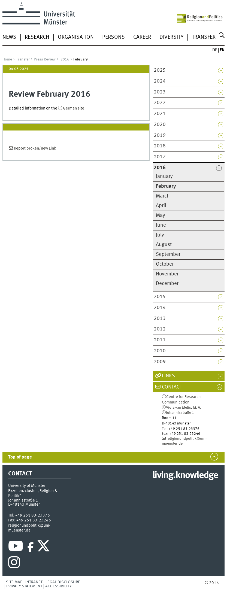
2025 (160, 70)
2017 (160, 156)
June (161, 225)
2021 (160, 113)
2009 (160, 361)
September (168, 254)
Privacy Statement (24, 586)
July (160, 235)
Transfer (204, 37)
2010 (160, 350)
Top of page (20, 457)
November (167, 274)
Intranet (34, 582)
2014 (160, 307)
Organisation (76, 37)
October (165, 264)
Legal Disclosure (63, 582)
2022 (160, 102)
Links (168, 376)
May (160, 215)
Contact (172, 387)
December (167, 283)
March (163, 196)
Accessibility (58, 586)
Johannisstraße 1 (180, 413)
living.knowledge (185, 476)
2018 (160, 146)
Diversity (171, 37)
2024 (160, 81)
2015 (160, 296)
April (161, 205)
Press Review (45, 59)
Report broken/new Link (35, 148)
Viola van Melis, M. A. (183, 407)
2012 (160, 329)
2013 (160, 318)
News (9, 37)
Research (37, 37)
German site (73, 108)
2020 (160, 124)
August (164, 244)
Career (142, 37)
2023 (160, 92)
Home (7, 59)
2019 (160, 135)
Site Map (14, 582)
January (164, 176)
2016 (64, 59)
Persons (113, 37)
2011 (160, 340)
